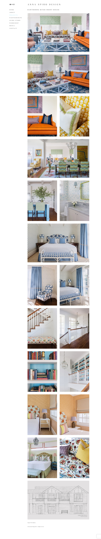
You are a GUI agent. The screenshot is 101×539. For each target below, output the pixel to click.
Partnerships (15, 17)
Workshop (14, 23)
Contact (13, 28)
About (12, 12)
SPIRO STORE (15, 20)
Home (11, 10)
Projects (13, 15)
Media (12, 25)
